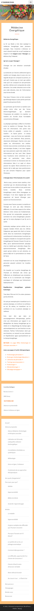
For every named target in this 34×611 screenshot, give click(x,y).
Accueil (7, 423)
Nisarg (20, 608)
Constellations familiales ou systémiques (16, 451)
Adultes (10, 486)
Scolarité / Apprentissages (16, 504)
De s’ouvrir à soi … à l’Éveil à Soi (17, 578)
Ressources (8, 596)
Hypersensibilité (13, 492)
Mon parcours (9, 584)
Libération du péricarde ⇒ (15, 359)
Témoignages (9, 588)
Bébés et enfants (13, 498)
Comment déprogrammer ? (16, 550)
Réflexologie (11, 458)
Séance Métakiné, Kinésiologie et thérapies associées (17, 432)
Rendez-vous (9, 592)
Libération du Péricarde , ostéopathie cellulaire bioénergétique (15, 441)
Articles (7, 509)
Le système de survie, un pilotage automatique (15, 543)
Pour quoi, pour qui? (11, 482)
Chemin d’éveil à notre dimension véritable (14, 565)
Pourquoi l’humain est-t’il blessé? (15, 535)
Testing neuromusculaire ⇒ (15, 362)
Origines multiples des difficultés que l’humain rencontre (18, 526)
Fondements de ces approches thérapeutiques (17, 471)
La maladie (11, 513)
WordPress (27, 606)
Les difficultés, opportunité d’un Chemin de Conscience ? (17, 557)
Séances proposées (11, 427)
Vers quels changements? (12, 478)
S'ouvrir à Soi (7, 2)
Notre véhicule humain (15, 572)
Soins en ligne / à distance (16, 464)
